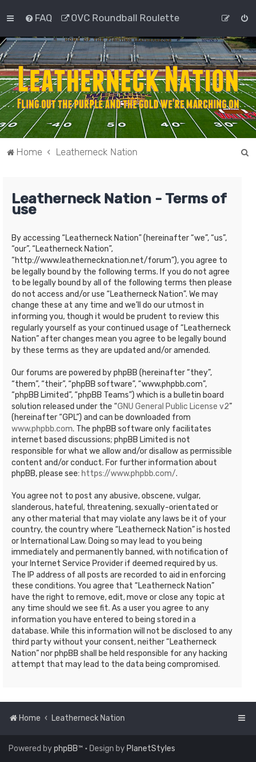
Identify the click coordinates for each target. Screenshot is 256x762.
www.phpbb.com (42, 429)
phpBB (66, 748)
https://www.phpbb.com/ (128, 473)
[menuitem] (38, 18)
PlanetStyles (151, 748)
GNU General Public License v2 (173, 406)
